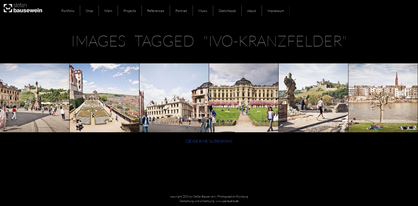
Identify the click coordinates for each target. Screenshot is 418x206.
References (155, 11)
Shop (89, 11)
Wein (108, 11)
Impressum (275, 11)
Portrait (181, 11)
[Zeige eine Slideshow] (209, 141)
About (251, 11)
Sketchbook (227, 11)
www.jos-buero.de (227, 201)
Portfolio (67, 11)
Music (202, 11)
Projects (129, 11)
